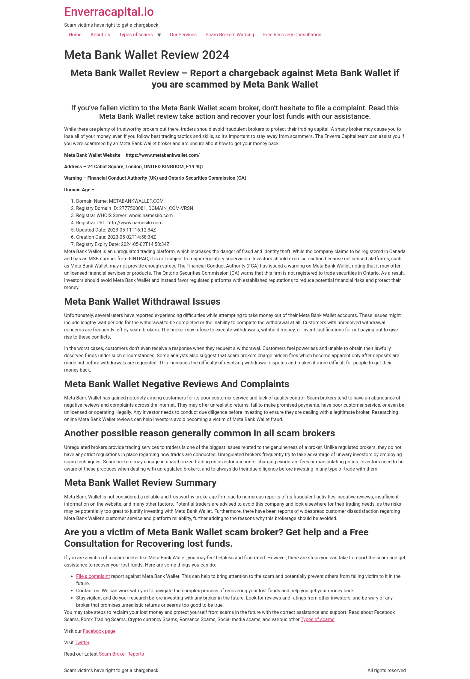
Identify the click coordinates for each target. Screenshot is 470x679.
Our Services (183, 34)
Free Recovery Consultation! (293, 34)
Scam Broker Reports (121, 654)
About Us (100, 34)
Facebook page (99, 631)
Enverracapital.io (109, 12)
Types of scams (136, 34)
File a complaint (93, 576)
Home (75, 34)
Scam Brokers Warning (230, 34)
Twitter (82, 642)
